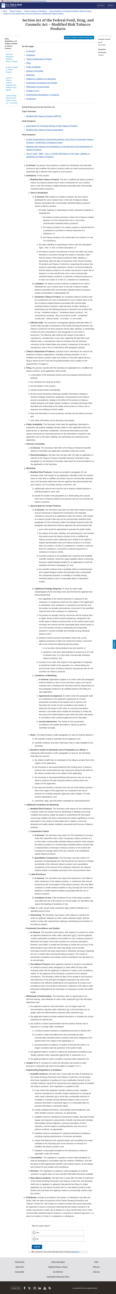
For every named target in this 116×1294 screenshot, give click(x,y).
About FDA (20, 1267)
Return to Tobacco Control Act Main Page (79, 37)
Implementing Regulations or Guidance (42, 95)
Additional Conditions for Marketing (41, 79)
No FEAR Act (58, 1272)
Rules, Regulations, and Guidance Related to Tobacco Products (70, 11)
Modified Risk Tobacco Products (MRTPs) (43, 116)
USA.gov (96, 1272)
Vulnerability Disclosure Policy (58, 1277)
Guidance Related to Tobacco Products (12, 69)
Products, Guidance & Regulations (35, 11)
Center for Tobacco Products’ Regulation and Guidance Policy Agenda (11, 84)
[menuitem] (105, 43)
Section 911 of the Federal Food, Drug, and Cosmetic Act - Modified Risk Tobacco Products (33, 13)
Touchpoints (74, 1252)
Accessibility (19, 1272)
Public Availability (33, 67)
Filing (28, 63)
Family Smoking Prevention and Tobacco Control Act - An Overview (12, 99)
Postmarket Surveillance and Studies (41, 83)
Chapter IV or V (32, 91)
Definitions (30, 55)
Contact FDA (15, 1288)
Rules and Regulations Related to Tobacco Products (12, 57)
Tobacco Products (15, 11)
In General (30, 51)
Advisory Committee (34, 71)
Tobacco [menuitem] (101, 55)
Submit (37, 1247)
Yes (37, 1233)
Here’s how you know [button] (40, 1)
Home (5, 11)
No (37, 1239)
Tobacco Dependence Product (39, 59)
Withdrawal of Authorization (37, 87)
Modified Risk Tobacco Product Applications (44, 130)
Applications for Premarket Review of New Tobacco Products (52, 126)
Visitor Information (58, 1262)
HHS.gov (96, 1267)
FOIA (96, 1262)
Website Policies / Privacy (58, 1267)
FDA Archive (19, 1262)
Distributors (31, 99)
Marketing (30, 75)
